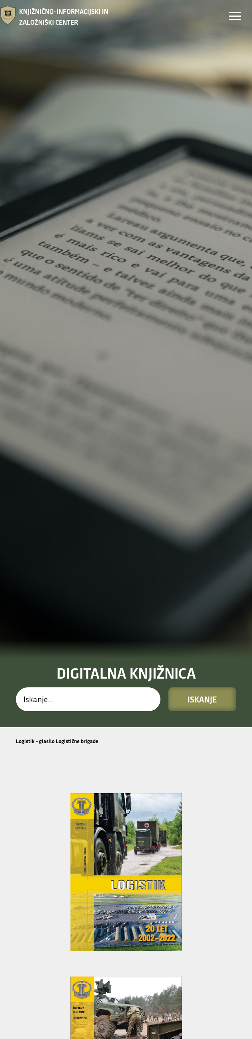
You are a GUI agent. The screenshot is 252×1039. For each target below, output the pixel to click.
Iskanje (202, 498)
